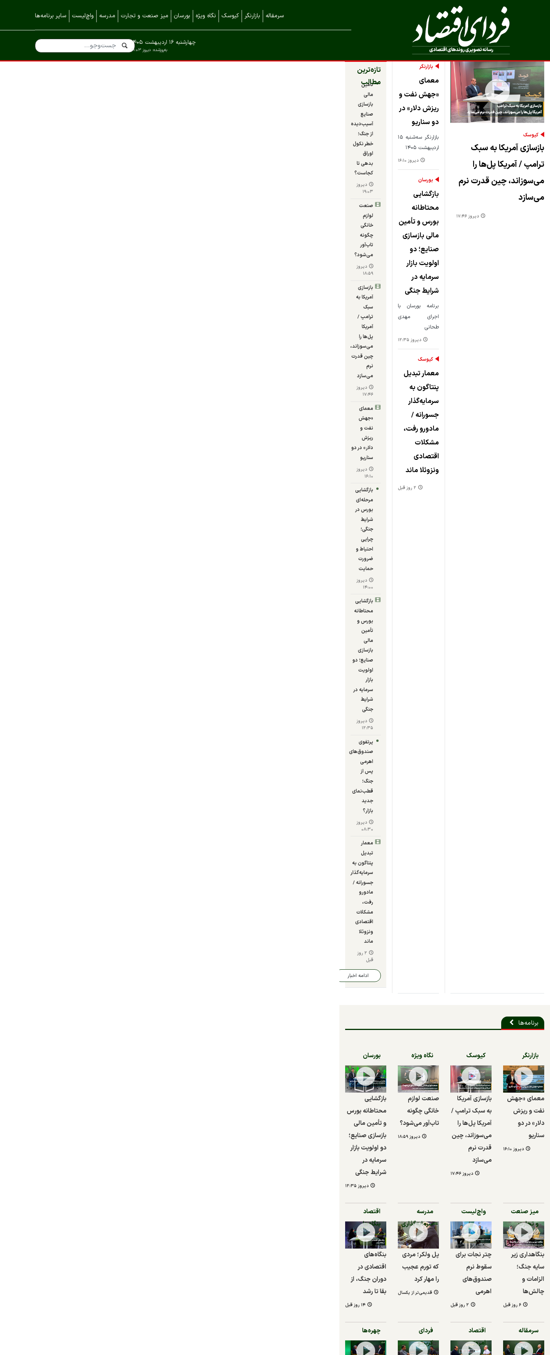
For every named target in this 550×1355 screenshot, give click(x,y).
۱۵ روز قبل (56, 1082)
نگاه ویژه (206, 16)
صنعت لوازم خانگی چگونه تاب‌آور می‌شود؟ (89, 146)
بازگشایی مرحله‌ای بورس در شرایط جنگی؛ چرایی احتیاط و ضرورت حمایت (92, 238)
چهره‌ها (131, 731)
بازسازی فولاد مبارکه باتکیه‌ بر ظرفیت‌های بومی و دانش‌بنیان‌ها (231, 988)
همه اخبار (502, 1230)
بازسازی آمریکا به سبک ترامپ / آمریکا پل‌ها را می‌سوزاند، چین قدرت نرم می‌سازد (404, 276)
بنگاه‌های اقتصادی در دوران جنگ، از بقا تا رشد (439, 1053)
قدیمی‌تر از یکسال (175, 694)
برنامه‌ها (499, 404)
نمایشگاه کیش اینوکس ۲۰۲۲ (478, 1307)
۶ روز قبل (413, 694)
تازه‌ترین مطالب (118, 96)
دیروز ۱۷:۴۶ (298, 303)
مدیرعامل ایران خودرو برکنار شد (269, 1063)
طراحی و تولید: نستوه (280, 1350)
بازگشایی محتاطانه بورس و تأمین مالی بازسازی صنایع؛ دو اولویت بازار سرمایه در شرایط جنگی (213, 198)
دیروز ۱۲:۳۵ (169, 240)
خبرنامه (505, 1245)
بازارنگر (252, 16)
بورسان (182, 16)
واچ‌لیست (83, 16)
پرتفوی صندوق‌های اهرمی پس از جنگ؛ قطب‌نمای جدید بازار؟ (93, 299)
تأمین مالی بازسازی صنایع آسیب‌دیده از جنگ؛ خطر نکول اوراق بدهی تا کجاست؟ (86, 115)
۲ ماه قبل (413, 835)
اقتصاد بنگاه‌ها (122, 590)
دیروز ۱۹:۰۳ (51, 132)
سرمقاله (275, 16)
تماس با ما (501, 1214)
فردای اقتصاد (444, 30)
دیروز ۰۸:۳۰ (52, 306)
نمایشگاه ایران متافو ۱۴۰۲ (481, 1276)
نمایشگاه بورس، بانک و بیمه (478, 1260)
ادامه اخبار (63, 356)
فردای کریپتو (248, 731)
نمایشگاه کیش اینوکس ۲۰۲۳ (477, 1291)
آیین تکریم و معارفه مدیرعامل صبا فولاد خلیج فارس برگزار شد (230, 914)
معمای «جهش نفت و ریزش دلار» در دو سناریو (213, 114)
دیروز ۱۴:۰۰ (51, 245)
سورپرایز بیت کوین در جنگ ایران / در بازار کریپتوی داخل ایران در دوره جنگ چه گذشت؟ (217, 834)
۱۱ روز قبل (161, 1007)
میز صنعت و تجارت (144, 16)
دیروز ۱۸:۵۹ (51, 158)
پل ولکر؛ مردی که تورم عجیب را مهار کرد (218, 680)
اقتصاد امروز (371, 731)
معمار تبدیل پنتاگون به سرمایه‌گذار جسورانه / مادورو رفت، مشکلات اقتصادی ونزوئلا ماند (220, 288)
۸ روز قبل (161, 932)
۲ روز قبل (167, 321)
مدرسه (107, 16)
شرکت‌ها (499, 895)
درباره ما (504, 1199)
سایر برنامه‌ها (50, 16)
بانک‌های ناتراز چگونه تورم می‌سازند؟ (469, 821)
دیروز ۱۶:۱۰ (168, 150)
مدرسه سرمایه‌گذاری (239, 590)
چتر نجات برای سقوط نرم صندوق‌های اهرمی (336, 680)
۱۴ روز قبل (45, 706)
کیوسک (230, 16)
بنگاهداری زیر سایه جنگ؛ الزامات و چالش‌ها (460, 680)
